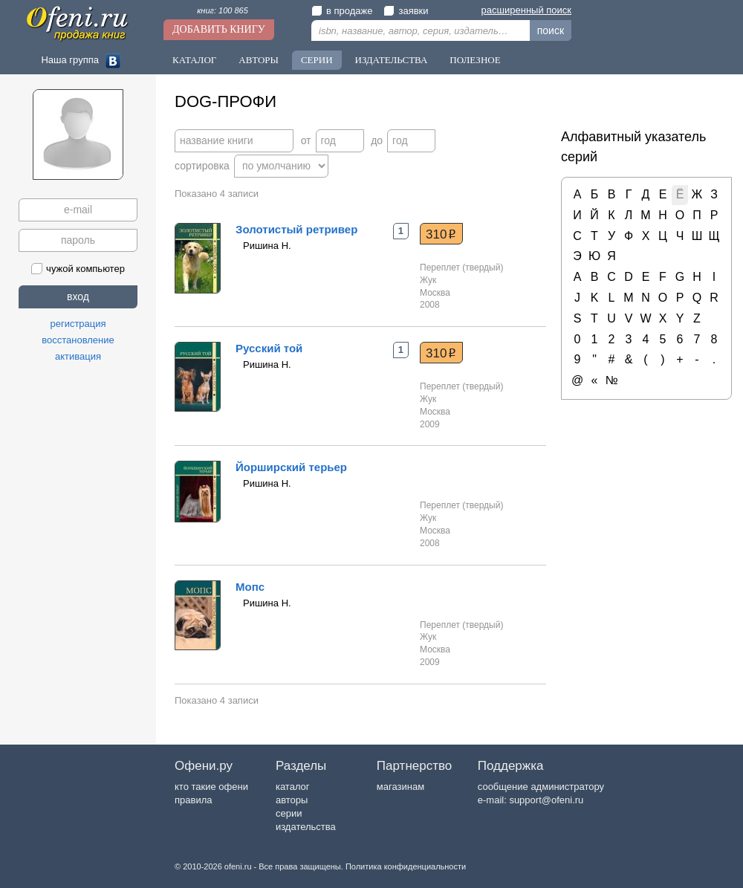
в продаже (341, 10)
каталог (293, 786)
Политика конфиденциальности (405, 866)
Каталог (194, 59)
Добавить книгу (218, 29)
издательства (306, 826)
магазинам (400, 786)
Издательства (391, 59)
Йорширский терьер (291, 467)
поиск (550, 30)
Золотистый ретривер (296, 229)
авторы (292, 800)
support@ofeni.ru (546, 800)
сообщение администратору (541, 786)
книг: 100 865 (222, 10)
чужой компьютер (78, 268)
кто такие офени (211, 786)
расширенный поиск (526, 10)
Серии (317, 59)
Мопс (250, 586)
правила (193, 800)
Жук (428, 280)
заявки (405, 10)
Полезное (475, 59)
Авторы (259, 59)
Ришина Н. (267, 245)
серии (289, 813)
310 (441, 234)
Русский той (269, 348)
